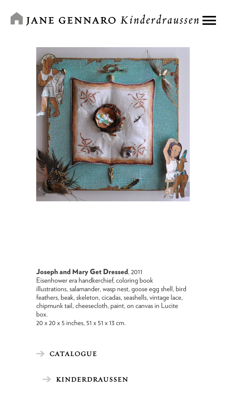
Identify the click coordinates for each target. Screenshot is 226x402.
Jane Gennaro (113, 20)
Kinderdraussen (92, 379)
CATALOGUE (73, 354)
